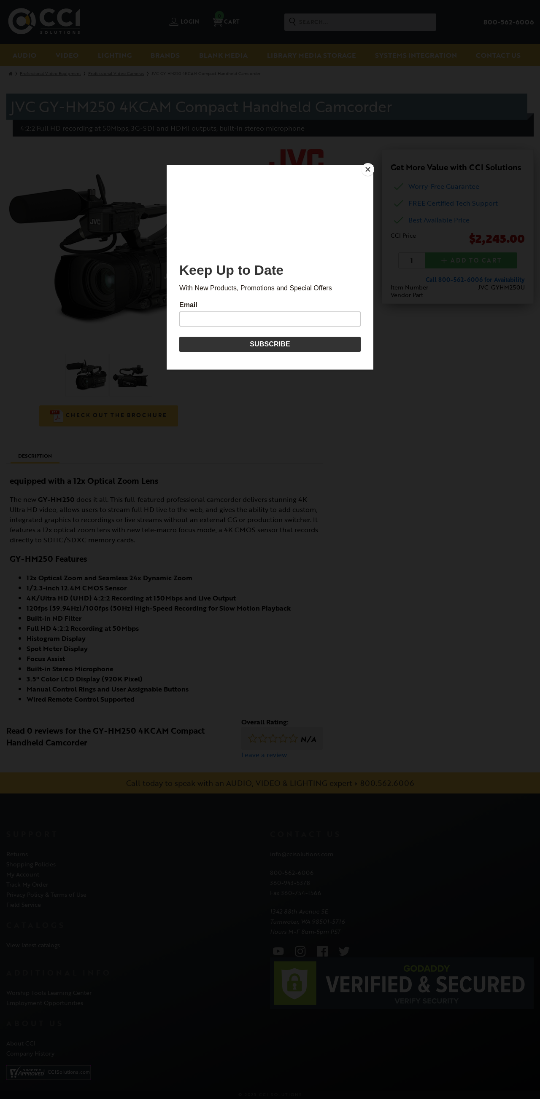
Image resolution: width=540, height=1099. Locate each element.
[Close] (371, 167)
